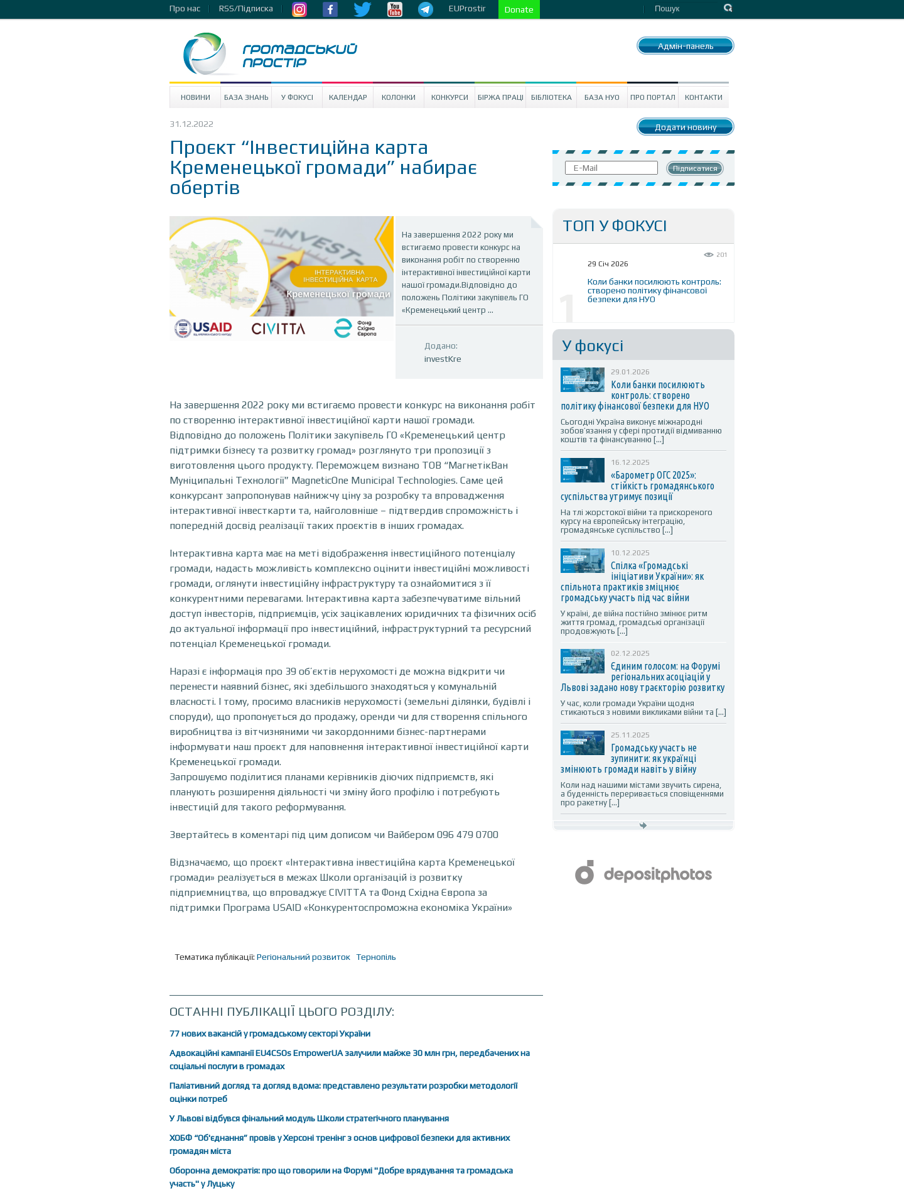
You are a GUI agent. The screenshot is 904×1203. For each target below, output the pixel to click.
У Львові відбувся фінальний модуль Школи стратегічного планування (309, 1118)
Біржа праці (501, 97)
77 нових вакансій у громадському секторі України (270, 1033)
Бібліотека (551, 97)
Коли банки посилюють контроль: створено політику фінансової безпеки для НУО (654, 290)
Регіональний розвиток (303, 957)
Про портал (652, 97)
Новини (195, 97)
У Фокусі (297, 97)
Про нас (185, 8)
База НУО (602, 97)
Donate (519, 9)
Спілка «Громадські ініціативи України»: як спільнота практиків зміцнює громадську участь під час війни (632, 581)
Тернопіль (376, 957)
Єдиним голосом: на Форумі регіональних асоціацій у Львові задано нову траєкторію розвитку (642, 676)
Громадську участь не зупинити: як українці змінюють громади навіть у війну (629, 758)
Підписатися (695, 168)
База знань (246, 97)
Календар (348, 97)
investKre (442, 359)
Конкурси (449, 97)
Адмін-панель (686, 46)
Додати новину (685, 127)
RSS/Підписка (246, 8)
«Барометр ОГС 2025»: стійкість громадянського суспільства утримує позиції (637, 485)
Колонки (399, 97)
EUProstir (467, 8)
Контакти (704, 97)
